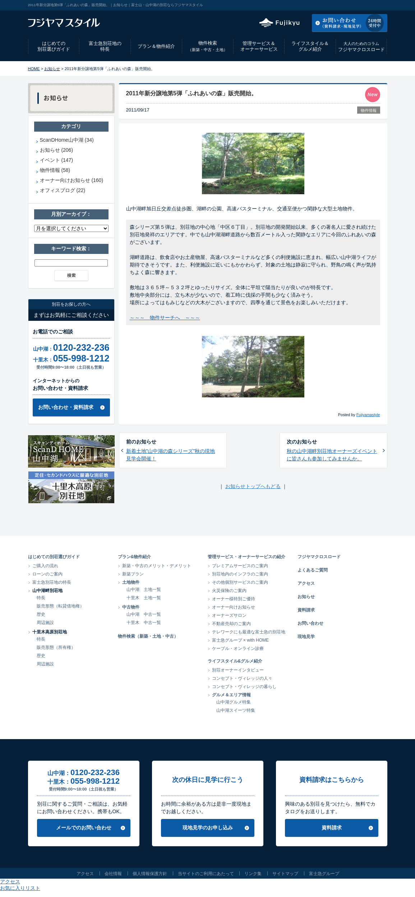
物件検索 (207, 46)
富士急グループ (324, 873)
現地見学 (306, 636)
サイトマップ (285, 873)
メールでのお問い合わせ (83, 827)
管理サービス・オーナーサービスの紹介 (246, 556)
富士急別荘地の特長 (105, 46)
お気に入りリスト (368, 5)
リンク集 (253, 873)
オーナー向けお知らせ (233, 607)
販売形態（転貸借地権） (60, 606)
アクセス (329, 5)
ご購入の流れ (45, 565)
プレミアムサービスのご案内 (240, 565)
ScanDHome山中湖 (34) (67, 140)
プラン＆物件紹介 (156, 46)
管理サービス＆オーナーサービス (259, 46)
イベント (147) (56, 160)
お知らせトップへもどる (253, 486)
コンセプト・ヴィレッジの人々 (242, 678)
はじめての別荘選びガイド (53, 46)
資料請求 (306, 610)
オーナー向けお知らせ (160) (71, 180)
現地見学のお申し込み (208, 827)
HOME (34, 69)
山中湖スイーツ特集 (235, 710)
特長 (41, 597)
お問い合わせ (310, 623)
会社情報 (113, 873)
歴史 (41, 614)
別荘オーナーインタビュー (238, 670)
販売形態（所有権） (56, 647)
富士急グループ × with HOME (240, 640)
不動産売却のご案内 (231, 623)
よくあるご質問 (313, 570)
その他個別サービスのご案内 (240, 582)
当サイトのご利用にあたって (206, 873)
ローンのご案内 (47, 574)
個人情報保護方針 (150, 873)
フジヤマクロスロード (361, 46)
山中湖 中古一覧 (143, 614)
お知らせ (52, 69)
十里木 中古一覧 (143, 622)
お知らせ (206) (56, 150)
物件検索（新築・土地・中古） (148, 636)
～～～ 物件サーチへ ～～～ (165, 317)
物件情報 (369, 110)
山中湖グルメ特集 (233, 702)
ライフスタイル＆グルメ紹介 (310, 46)
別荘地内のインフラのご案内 (240, 574)
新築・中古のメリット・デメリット (156, 565)
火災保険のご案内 (229, 590)
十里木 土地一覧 (143, 597)
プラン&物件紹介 (134, 556)
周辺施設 (45, 622)
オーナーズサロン (229, 615)
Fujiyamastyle (368, 415)
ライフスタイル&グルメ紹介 (235, 661)
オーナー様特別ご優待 (233, 598)
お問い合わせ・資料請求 (65, 407)
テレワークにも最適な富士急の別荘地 (248, 631)
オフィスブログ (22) (63, 190)
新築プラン (133, 574)
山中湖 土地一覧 (143, 589)
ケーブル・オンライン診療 (238, 648)
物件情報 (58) (55, 170)
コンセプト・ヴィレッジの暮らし (244, 686)
